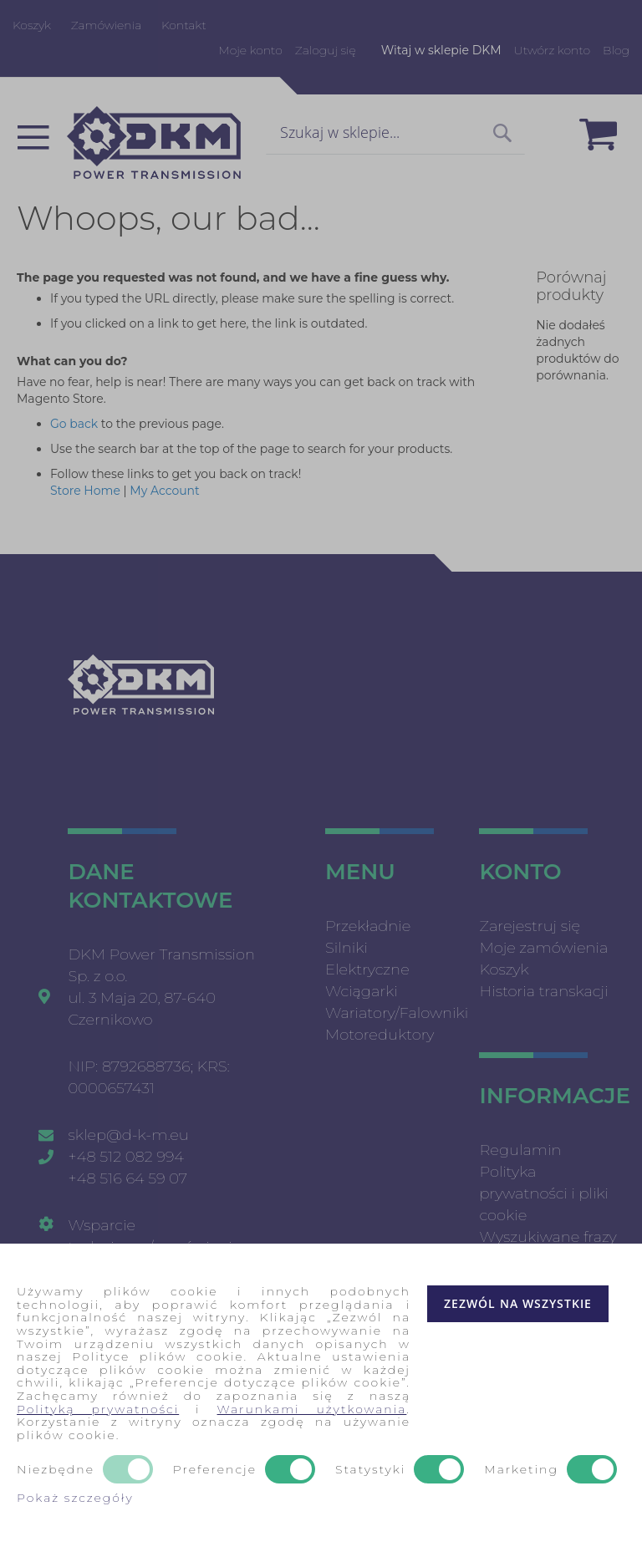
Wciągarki (361, 991)
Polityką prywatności (98, 1409)
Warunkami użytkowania (312, 1409)
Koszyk (32, 25)
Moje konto (250, 50)
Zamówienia (106, 25)
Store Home (85, 490)
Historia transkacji (543, 991)
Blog (616, 50)
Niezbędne (55, 1470)
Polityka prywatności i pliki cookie (544, 1193)
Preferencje (215, 1470)
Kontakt (183, 25)
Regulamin (520, 1150)
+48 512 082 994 (126, 1157)
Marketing (521, 1470)
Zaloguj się (325, 50)
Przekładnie (367, 926)
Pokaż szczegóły (75, 1497)
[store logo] (154, 142)
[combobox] (395, 134)
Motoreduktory (380, 1034)
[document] (321, 1395)
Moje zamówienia (543, 948)
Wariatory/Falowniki (396, 1013)
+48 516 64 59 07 (127, 1178)
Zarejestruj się (529, 926)
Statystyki (370, 1470)
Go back (74, 423)
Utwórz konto (552, 50)
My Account (164, 490)
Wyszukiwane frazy (547, 1237)
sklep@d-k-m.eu (128, 1135)
